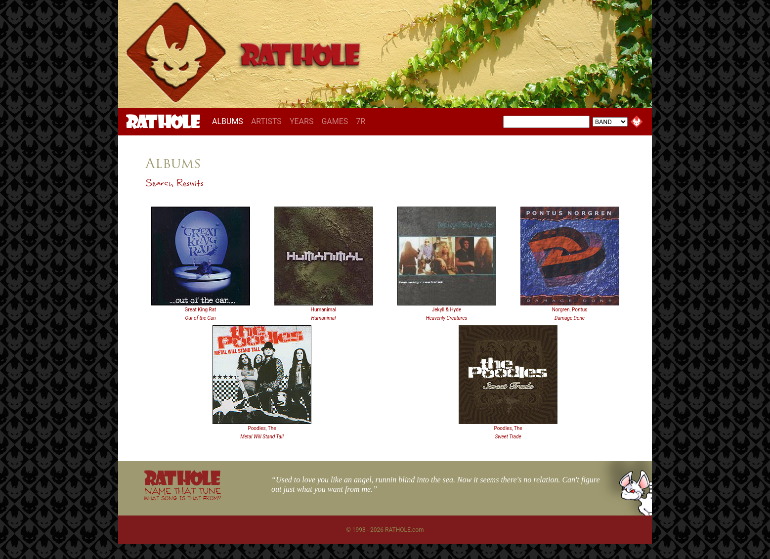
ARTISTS (266, 121)
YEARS (302, 121)
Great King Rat (200, 309)
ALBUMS (229, 121)
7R (360, 121)
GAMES (334, 121)
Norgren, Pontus (570, 309)
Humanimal (323, 309)
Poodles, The (262, 428)
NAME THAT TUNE (182, 493)
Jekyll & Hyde (446, 309)
